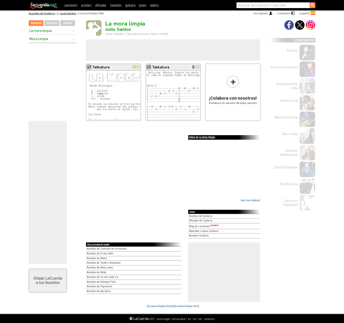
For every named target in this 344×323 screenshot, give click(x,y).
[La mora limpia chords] (160, 306)
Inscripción (261, 13)
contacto (209, 318)
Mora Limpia (38, 39)
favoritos (116, 6)
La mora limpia (40, 31)
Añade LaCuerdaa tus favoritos (47, 280)
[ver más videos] (250, 200)
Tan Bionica (288, 184)
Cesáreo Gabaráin (290, 203)
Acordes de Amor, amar (100, 267)
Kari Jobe (290, 134)
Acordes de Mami (97, 258)
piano (142, 6)
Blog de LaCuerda (204, 226)
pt (200, 318)
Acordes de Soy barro (99, 291)
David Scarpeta (286, 167)
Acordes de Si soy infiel (100, 253)
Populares (36, 23)
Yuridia (292, 50)
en (195, 318)
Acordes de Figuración (99, 286)
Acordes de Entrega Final (101, 281)
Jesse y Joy (288, 101)
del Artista (51, 23)
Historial (67, 23)
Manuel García (286, 117)
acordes (86, 6)
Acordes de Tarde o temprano (103, 262)
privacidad (178, 318)
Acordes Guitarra (199, 235)
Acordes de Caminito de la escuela (107, 248)
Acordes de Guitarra (42, 13)
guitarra (130, 6)
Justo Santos (68, 13)
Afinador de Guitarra (200, 220)
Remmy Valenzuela (289, 153)
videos (154, 6)
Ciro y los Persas (284, 67)
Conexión (283, 13)
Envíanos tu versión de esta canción (233, 90)
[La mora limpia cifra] (186, 306)
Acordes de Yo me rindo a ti (102, 277)
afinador (100, 6)
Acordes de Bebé (96, 272)
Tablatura (101, 67)
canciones (70, 6)
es (189, 318)
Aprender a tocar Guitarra (203, 231)
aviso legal (163, 318)
